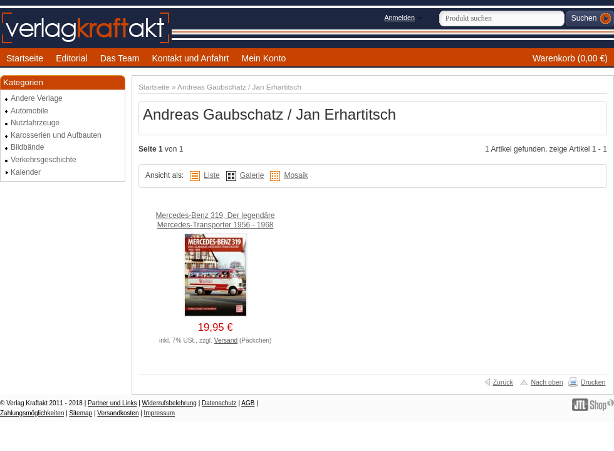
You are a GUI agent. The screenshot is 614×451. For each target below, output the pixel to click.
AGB (247, 403)
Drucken (593, 382)
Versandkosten (117, 413)
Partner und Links (112, 403)
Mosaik (296, 175)
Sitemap (80, 413)
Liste (211, 175)
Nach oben (547, 382)
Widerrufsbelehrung (169, 403)
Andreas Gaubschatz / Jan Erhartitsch (239, 87)
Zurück (503, 382)
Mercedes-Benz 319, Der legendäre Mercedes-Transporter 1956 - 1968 (215, 220)
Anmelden (399, 17)
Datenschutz (219, 403)
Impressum (159, 413)
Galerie (252, 175)
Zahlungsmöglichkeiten (32, 413)
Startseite (154, 87)
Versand (225, 340)
